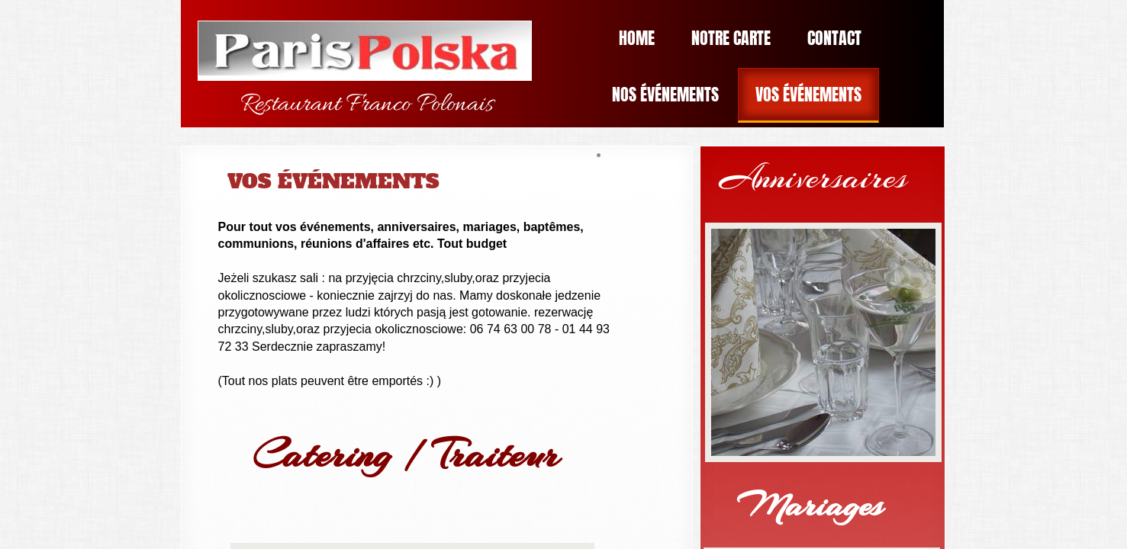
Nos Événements (665, 94)
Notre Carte (731, 37)
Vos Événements (808, 94)
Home (637, 37)
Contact (834, 37)
